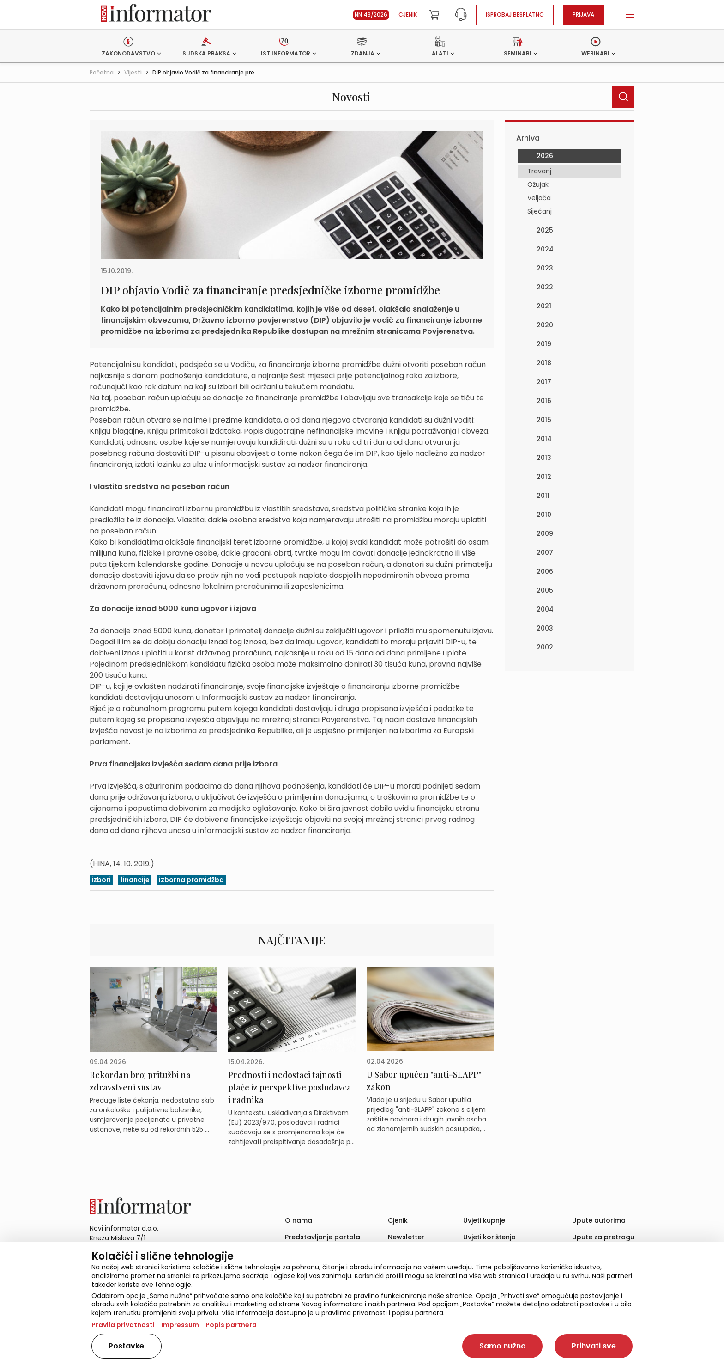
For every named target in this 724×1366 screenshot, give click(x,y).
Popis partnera (231, 1324)
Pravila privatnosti (123, 1324)
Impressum (180, 1324)
